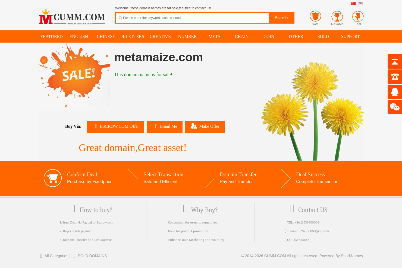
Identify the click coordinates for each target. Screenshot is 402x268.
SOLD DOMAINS (89, 256)
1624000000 (301, 240)
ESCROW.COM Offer (115, 126)
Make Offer (205, 126)
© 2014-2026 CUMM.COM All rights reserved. (279, 256)
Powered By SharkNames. (341, 256)
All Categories (53, 256)
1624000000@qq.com (313, 231)
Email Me (164, 126)
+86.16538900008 (306, 222)
